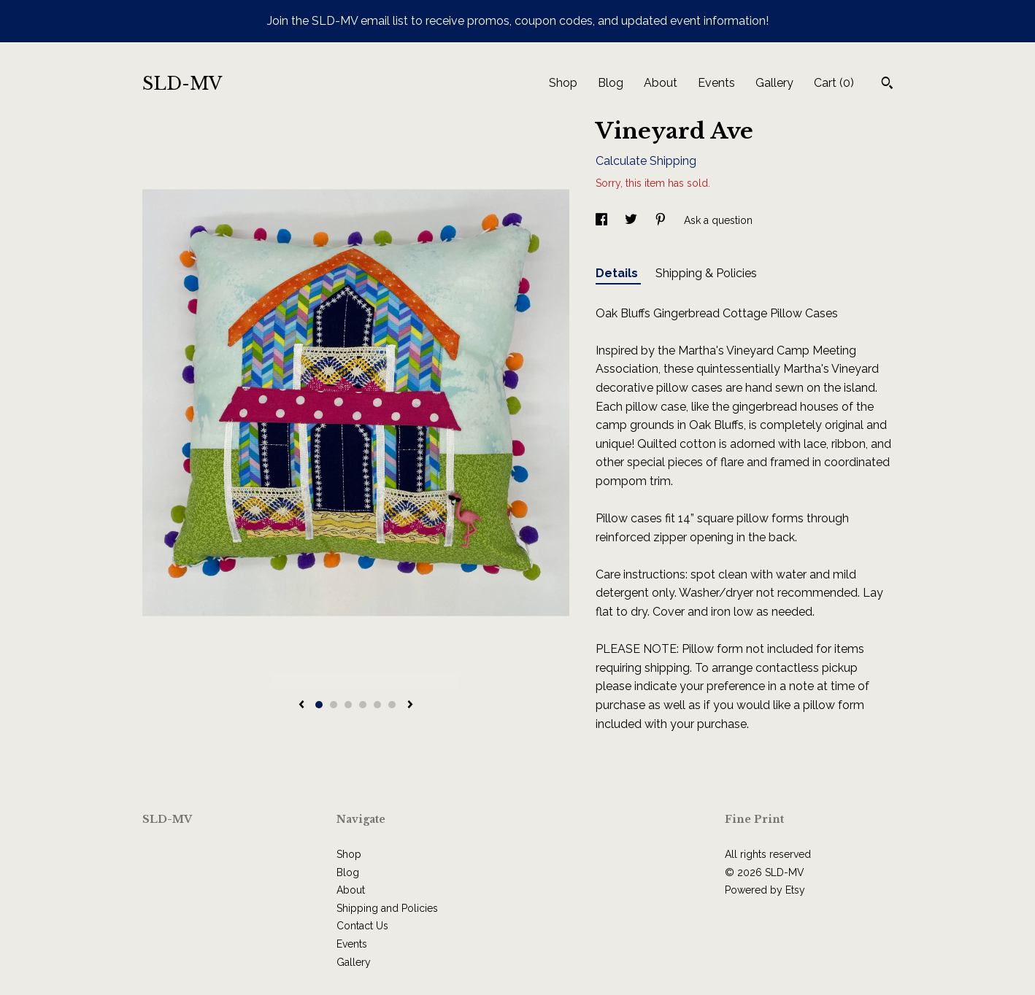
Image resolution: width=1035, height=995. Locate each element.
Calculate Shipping (646, 161)
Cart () (834, 83)
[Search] (887, 85)
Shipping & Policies (706, 273)
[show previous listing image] (301, 705)
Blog (610, 83)
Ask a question (718, 220)
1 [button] (319, 704)
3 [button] (348, 704)
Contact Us (362, 926)
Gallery (774, 83)
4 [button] (362, 704)
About (660, 83)
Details (618, 273)
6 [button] (392, 704)
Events (716, 83)
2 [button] (333, 704)
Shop (563, 83)
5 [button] (377, 704)
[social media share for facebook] (603, 220)
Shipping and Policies (387, 908)
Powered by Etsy (765, 890)
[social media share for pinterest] (662, 220)
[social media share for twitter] (632, 220)
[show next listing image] (410, 705)
